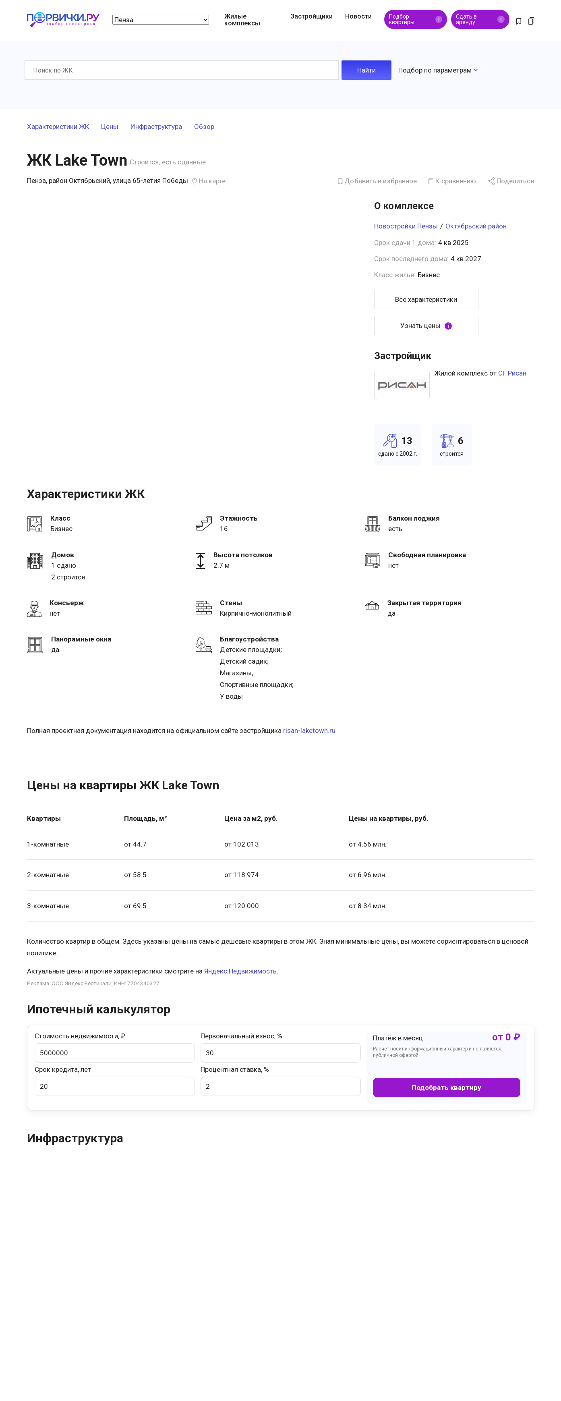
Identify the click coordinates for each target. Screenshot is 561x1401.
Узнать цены (426, 326)
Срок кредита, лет (115, 1080)
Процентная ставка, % (281, 1080)
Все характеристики (426, 299)
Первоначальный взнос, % (281, 1047)
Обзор (204, 127)
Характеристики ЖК (58, 127)
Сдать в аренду (480, 19)
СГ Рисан (512, 373)
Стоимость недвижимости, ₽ (115, 1047)
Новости (358, 16)
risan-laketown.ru (309, 730)
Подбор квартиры (416, 19)
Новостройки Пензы (406, 226)
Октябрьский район (476, 226)
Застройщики (311, 16)
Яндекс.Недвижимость (240, 971)
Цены (109, 127)
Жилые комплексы (242, 19)
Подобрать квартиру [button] (446, 1087)
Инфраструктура (156, 127)
